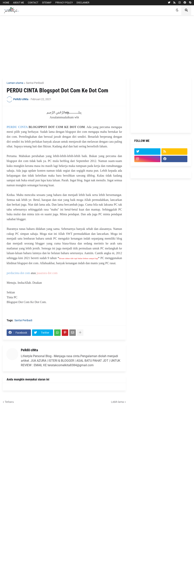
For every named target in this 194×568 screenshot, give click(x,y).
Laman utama (15, 83)
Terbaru (9, 401)
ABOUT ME (18, 2)
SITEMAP (47, 2)
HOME (6, 2)
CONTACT (33, 2)
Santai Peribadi (35, 83)
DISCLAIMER (83, 2)
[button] (177, 10)
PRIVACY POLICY (64, 2)
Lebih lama (117, 401)
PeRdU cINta (29, 350)
